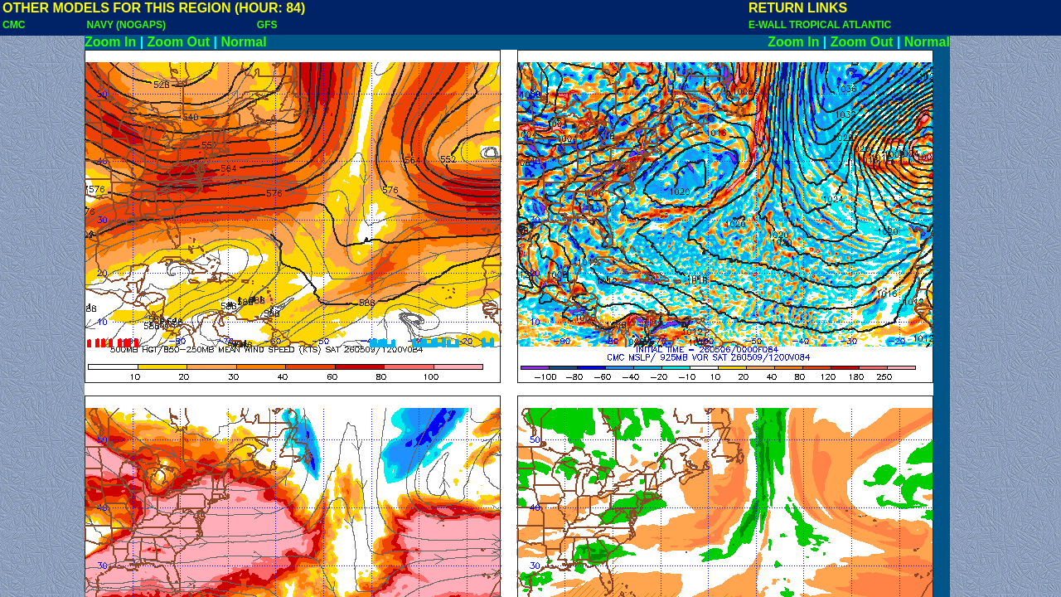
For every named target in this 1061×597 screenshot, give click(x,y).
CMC (13, 25)
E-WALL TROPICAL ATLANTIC (820, 25)
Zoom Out (179, 42)
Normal (244, 42)
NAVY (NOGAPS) (126, 25)
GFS (267, 25)
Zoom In (110, 42)
